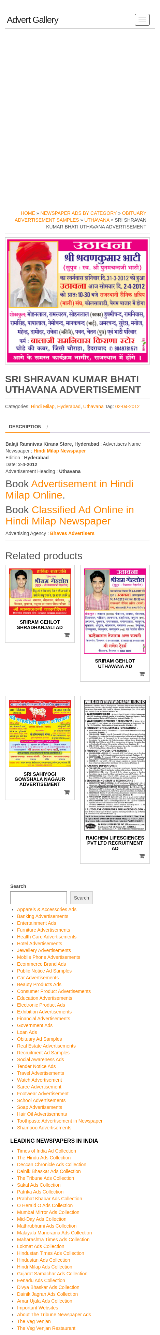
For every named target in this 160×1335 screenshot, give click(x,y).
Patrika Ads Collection (40, 1192)
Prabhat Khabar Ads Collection (49, 1198)
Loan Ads (27, 1032)
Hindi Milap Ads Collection (44, 1267)
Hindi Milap (42, 406)
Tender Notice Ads (36, 1066)
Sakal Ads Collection (39, 1185)
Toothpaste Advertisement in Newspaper (60, 1121)
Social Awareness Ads (40, 1059)
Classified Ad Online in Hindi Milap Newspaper (69, 515)
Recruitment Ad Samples (43, 1052)
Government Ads (35, 1025)
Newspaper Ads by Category (79, 213)
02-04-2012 (127, 406)
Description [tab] (25, 426)
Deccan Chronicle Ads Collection (51, 1164)
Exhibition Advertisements (44, 1011)
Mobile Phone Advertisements (48, 957)
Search (18, 886)
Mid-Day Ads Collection (42, 1219)
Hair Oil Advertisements (42, 1114)
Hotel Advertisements (39, 943)
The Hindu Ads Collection (44, 1157)
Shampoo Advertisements (44, 1127)
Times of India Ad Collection (46, 1151)
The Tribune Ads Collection (45, 1178)
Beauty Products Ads (39, 984)
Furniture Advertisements (43, 930)
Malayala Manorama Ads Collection (54, 1232)
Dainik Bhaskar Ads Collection (49, 1171)
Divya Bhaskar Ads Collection (48, 1287)
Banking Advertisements (42, 916)
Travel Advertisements (40, 1073)
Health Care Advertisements (46, 936)
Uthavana (96, 220)
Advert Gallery (32, 20)
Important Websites (37, 1307)
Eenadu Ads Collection (41, 1280)
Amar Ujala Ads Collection (44, 1301)
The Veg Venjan (34, 1321)
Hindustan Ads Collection (43, 1260)
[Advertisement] (80, 116)
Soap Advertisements (39, 1107)
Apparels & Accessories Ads (46, 909)
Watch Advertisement (39, 1080)
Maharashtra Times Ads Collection (53, 1239)
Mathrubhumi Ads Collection (46, 1226)
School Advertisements (41, 1100)
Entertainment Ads (36, 923)
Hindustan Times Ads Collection (50, 1253)
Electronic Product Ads (41, 1005)
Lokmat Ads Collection (40, 1246)
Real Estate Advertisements (46, 1046)
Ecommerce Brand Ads (41, 964)
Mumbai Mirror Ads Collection (48, 1212)
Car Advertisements (38, 977)
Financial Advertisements (43, 1018)
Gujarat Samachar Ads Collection (52, 1273)
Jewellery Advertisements (44, 950)
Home (28, 213)
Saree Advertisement (39, 1086)
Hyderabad (69, 406)
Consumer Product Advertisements (54, 991)
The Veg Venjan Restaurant (46, 1328)
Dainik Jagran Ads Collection (47, 1294)
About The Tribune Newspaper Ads (54, 1314)
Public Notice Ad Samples (44, 971)
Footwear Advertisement (43, 1093)
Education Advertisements (44, 998)
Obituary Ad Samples (39, 1039)
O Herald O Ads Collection (45, 1205)
